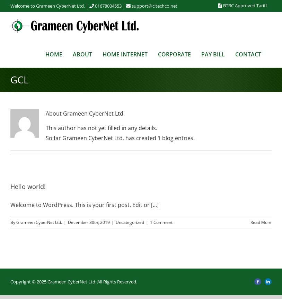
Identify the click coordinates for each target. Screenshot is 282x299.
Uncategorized (130, 222)
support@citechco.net (154, 6)
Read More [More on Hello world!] (261, 222)
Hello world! (28, 186)
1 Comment (161, 222)
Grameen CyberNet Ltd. (39, 222)
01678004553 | (113, 6)
